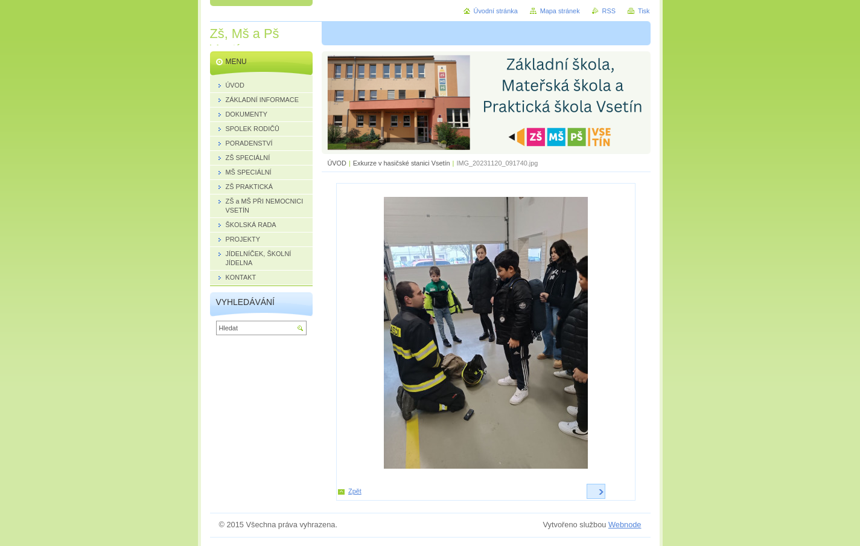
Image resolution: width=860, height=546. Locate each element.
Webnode (625, 524)
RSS (609, 10)
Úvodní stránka (496, 10)
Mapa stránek (560, 10)
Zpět (355, 491)
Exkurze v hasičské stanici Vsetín (401, 163)
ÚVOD (337, 163)
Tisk (644, 10)
